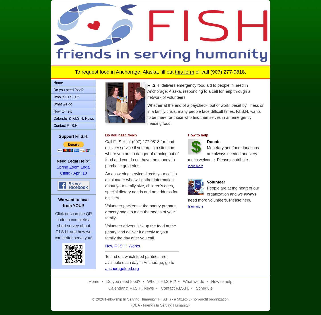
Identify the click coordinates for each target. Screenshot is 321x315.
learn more (195, 166)
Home (58, 83)
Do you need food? (69, 90)
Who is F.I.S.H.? (66, 97)
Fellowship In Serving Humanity (130, 299)
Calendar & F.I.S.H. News (74, 118)
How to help (63, 111)
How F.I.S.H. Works (122, 246)
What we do (63, 104)
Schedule (204, 288)
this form (184, 72)
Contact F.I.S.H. (66, 126)
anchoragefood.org (122, 268)
